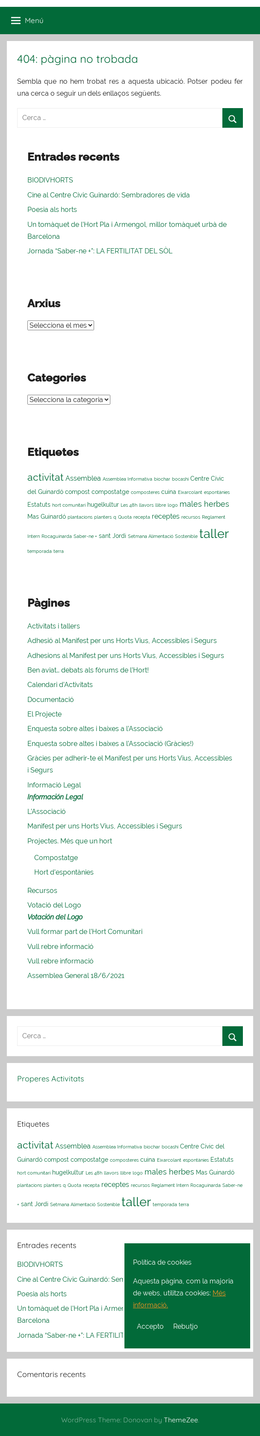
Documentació (50, 700)
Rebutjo (185, 1326)
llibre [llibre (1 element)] (160, 505)
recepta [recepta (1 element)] (141, 517)
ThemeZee (181, 1419)
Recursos (42, 891)
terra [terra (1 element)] (58, 551)
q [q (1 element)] (114, 517)
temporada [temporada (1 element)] (39, 551)
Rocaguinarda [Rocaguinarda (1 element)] (56, 536)
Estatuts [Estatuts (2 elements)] (38, 504)
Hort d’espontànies (64, 872)
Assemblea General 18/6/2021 (75, 976)
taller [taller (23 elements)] (214, 533)
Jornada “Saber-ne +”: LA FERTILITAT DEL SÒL (99, 251)
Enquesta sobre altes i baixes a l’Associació (95, 729)
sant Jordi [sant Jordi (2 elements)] (112, 535)
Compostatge (56, 858)
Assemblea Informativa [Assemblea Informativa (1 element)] (127, 479)
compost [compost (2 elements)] (77, 491)
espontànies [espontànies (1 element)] (217, 492)
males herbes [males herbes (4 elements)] (204, 503)
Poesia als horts (52, 210)
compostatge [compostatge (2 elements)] (110, 491)
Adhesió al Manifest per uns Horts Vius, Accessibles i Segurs (122, 641)
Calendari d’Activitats (60, 685)
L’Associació (46, 812)
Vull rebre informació (60, 947)
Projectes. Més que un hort (69, 841)
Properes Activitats (50, 1079)
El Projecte (44, 714)
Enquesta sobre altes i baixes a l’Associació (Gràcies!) (110, 744)
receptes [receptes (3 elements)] (166, 516)
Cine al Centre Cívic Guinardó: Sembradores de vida (108, 195)
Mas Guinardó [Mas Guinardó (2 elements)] (46, 516)
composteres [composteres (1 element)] (145, 492)
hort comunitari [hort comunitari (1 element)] (69, 505)
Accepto (150, 1326)
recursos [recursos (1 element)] (190, 517)
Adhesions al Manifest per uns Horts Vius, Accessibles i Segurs (125, 656)
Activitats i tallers (53, 626)
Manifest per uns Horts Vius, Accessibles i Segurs (104, 826)
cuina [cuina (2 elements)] (168, 491)
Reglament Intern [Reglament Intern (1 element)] (170, 1185)
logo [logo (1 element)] (173, 505)
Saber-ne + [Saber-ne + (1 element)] (85, 536)
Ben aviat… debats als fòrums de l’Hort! (88, 670)
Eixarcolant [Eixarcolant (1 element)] (190, 492)
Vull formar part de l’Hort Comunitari (84, 932)
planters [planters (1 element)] (103, 517)
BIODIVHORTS (50, 180)
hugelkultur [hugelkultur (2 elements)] (103, 504)
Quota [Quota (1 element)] (125, 517)
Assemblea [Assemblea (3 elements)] (83, 478)
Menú (27, 20)
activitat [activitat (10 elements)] (45, 477)
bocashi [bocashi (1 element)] (180, 479)
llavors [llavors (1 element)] (146, 505)
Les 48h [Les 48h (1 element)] (129, 505)
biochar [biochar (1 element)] (162, 479)
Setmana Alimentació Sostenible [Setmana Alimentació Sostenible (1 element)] (163, 536)
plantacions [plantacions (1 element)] (80, 517)
